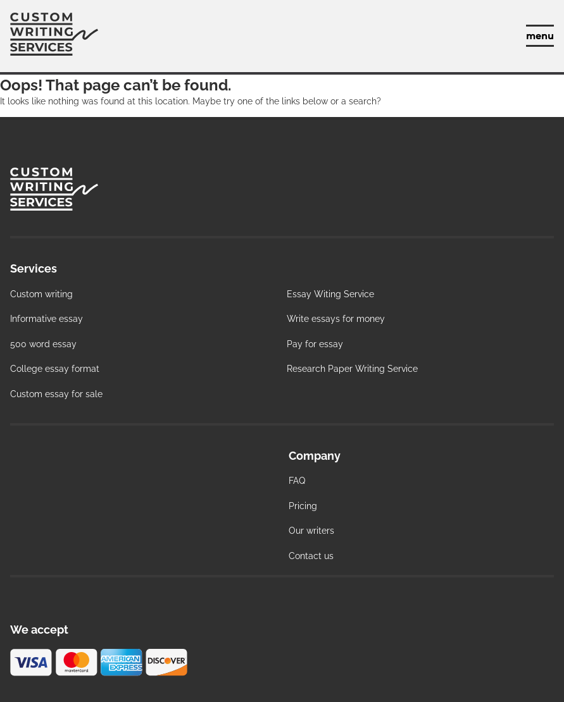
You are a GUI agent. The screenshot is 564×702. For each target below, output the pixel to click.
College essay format (54, 369)
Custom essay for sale (56, 394)
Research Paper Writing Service (352, 369)
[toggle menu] (540, 36)
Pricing (303, 506)
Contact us (311, 556)
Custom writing (41, 294)
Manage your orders (497, 36)
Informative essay (46, 319)
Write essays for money (336, 319)
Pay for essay (315, 344)
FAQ (297, 481)
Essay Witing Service (330, 294)
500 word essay (43, 344)
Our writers (311, 531)
